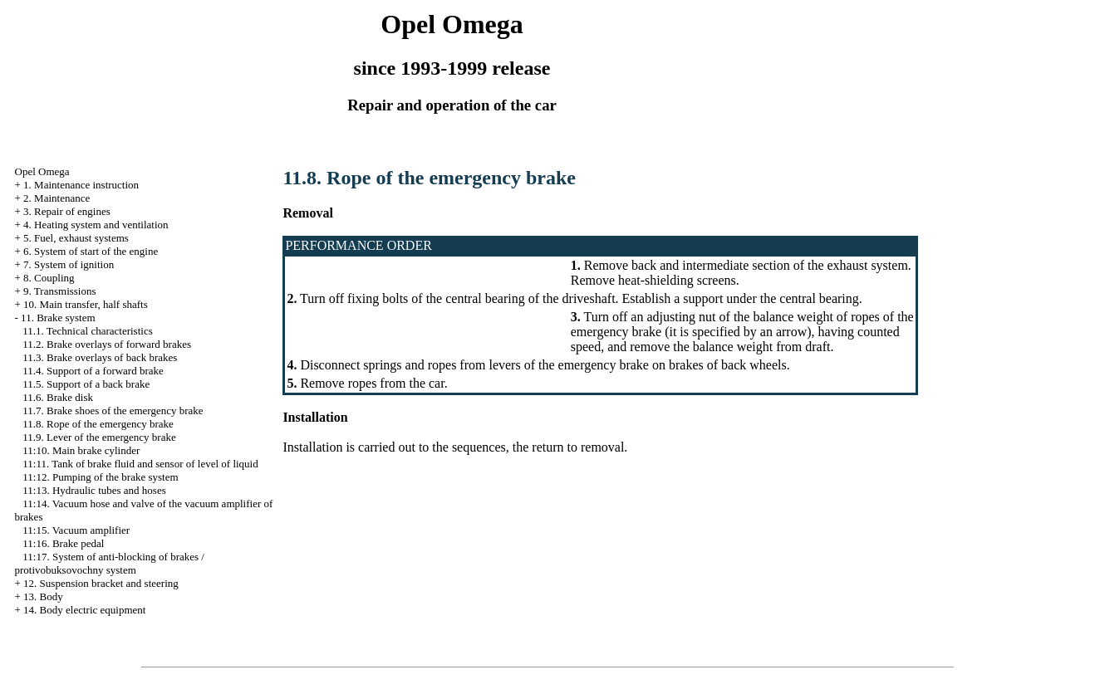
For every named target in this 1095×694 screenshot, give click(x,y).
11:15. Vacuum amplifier (76, 530)
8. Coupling (48, 277)
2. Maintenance (56, 198)
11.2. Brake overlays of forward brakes (106, 344)
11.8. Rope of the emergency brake (98, 424)
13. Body (43, 596)
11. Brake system (58, 317)
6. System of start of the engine (90, 251)
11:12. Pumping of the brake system (100, 477)
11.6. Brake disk (57, 397)
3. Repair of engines (66, 211)
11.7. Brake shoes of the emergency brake (112, 410)
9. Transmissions (59, 291)
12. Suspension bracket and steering (101, 583)
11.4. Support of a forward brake (93, 370)
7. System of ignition (68, 264)
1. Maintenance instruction (81, 184)
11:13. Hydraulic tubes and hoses (93, 490)
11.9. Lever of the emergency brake (98, 437)
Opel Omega (42, 171)
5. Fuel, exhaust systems (76, 238)
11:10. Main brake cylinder (81, 450)
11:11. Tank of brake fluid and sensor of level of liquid (140, 463)
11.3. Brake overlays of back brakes (99, 357)
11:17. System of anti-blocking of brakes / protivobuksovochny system (109, 563)
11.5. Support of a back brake (86, 384)
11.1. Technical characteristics (87, 331)
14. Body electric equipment (84, 610)
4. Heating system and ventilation (95, 224)
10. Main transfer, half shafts (85, 304)
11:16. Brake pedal (63, 543)
